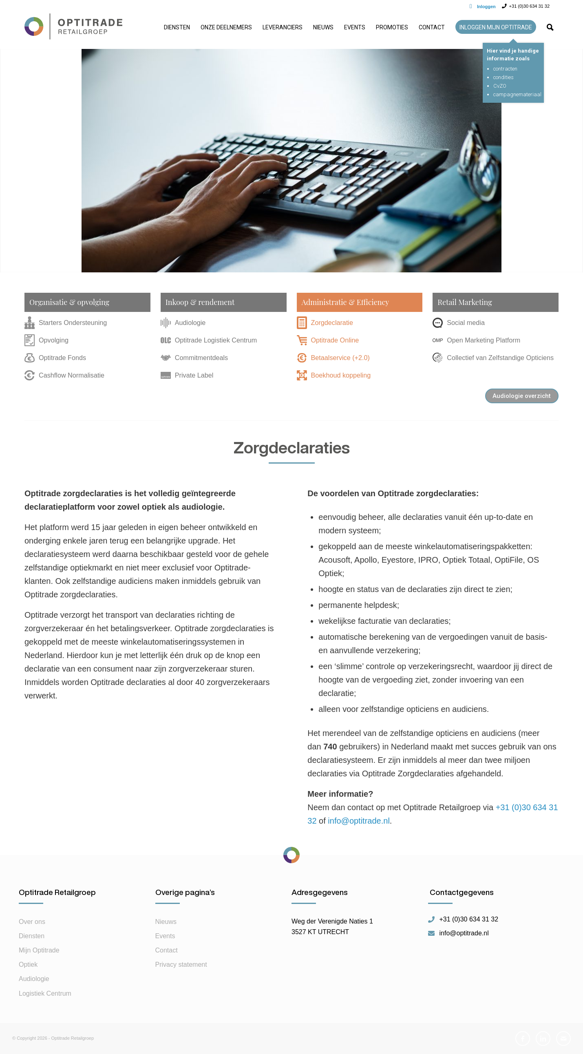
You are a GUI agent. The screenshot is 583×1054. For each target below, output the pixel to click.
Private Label (187, 375)
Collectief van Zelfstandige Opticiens (493, 358)
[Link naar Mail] (563, 1038)
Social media (459, 322)
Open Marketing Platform (476, 340)
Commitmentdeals (194, 357)
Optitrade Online (328, 340)
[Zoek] (550, 30)
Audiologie (183, 323)
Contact (166, 950)
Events (165, 935)
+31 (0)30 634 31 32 (469, 919)
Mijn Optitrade (39, 950)
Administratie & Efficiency (345, 302)
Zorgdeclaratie (325, 322)
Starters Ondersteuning (65, 322)
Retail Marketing (464, 302)
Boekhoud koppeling (334, 375)
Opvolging (46, 340)
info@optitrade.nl (359, 820)
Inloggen (486, 6)
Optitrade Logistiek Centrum (209, 340)
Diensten (31, 935)
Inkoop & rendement (200, 302)
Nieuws (166, 921)
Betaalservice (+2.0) (333, 357)
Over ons (32, 921)
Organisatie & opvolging (69, 302)
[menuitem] (177, 30)
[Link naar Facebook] (522, 1038)
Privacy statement (181, 964)
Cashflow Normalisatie (64, 375)
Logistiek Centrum (45, 993)
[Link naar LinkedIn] (543, 1038)
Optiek (28, 964)
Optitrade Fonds (55, 357)
